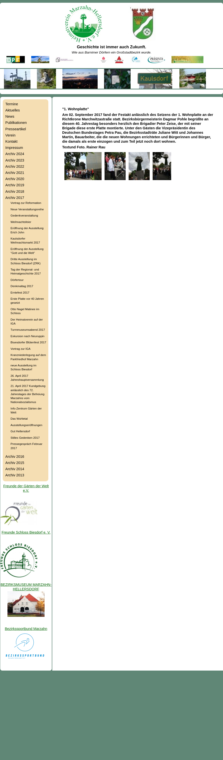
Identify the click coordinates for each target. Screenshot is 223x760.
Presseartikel (15, 129)
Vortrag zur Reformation (26, 202)
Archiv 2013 (14, 475)
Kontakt (11, 141)
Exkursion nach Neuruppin (28, 336)
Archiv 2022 (14, 166)
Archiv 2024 (14, 154)
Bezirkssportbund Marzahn (26, 629)
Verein (10, 135)
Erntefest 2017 (20, 292)
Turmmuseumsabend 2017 (28, 329)
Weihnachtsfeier (21, 221)
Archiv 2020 (14, 179)
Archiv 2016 (14, 457)
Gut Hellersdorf (20, 431)
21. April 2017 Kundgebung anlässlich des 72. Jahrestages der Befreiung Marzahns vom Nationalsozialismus (28, 394)
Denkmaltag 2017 (22, 286)
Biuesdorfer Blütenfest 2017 (28, 342)
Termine (11, 104)
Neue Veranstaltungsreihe (27, 209)
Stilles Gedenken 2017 (25, 437)
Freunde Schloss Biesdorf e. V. (25, 532)
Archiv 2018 (14, 191)
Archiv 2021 (14, 173)
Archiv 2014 (14, 469)
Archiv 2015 (14, 463)
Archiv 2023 (14, 160)
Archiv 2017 (14, 198)
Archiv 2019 (14, 185)
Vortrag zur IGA (20, 348)
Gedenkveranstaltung (24, 215)
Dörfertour (17, 279)
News (9, 116)
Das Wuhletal (19, 418)
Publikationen (16, 123)
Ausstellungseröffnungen (26, 425)
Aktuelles (12, 110)
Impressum (14, 148)
